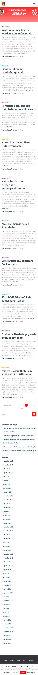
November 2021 (8, 585)
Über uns (31, 660)
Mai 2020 (6, 612)
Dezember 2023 (8, 527)
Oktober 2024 (7, 504)
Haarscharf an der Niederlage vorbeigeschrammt (13, 185)
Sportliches (21, 660)
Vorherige (7, 405)
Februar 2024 (7, 519)
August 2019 (7, 643)
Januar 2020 (7, 624)
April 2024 (6, 511)
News (12, 660)
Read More (31, 672)
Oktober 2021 (7, 589)
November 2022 (8, 558)
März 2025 (6, 484)
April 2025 (6, 480)
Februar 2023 (7, 546)
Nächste (21, 408)
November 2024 (8, 500)
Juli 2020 (6, 608)
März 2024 (6, 515)
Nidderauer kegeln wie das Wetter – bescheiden (18, 436)
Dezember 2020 (8, 600)
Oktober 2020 (7, 604)
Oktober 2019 (7, 635)
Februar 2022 (7, 577)
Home (5, 660)
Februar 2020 (7, 620)
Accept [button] (23, 672)
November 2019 (8, 631)
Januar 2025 (7, 492)
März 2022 (6, 573)
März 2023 (6, 542)
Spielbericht (6, 26)
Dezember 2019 (8, 628)
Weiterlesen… (25, 53)
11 (14, 408)
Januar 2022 (7, 581)
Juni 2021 (6, 597)
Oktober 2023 (7, 535)
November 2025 (8, 465)
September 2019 (8, 639)
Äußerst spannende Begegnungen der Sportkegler (19, 447)
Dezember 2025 (8, 461)
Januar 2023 (7, 550)
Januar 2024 (7, 523)
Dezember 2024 (8, 496)
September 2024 (8, 507)
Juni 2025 (6, 476)
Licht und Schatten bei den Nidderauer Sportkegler (19, 451)
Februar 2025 (7, 488)
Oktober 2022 (7, 562)
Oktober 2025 (7, 469)
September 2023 (8, 538)
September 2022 (8, 566)
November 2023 (8, 531)
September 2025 (8, 473)
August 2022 (7, 569)
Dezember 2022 (8, 554)
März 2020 (6, 616)
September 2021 (8, 593)
